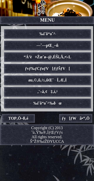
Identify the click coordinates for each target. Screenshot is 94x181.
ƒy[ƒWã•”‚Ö (76, 118)
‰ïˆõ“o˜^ (47, 34)
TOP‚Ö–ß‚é (18, 118)
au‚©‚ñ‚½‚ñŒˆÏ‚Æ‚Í (47, 80)
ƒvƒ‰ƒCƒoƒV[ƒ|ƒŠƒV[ (47, 68)
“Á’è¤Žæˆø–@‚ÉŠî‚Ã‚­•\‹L (47, 57)
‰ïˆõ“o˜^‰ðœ (47, 103)
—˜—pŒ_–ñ (47, 45)
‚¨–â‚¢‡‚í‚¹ (47, 91)
